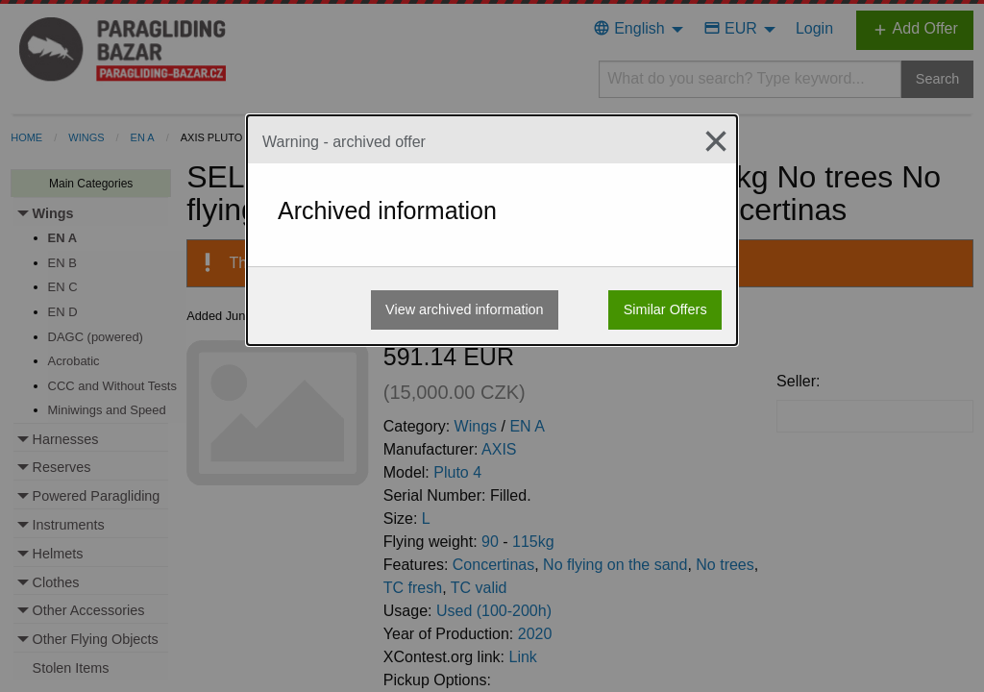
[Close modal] (708, 141)
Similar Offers (665, 309)
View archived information (464, 309)
